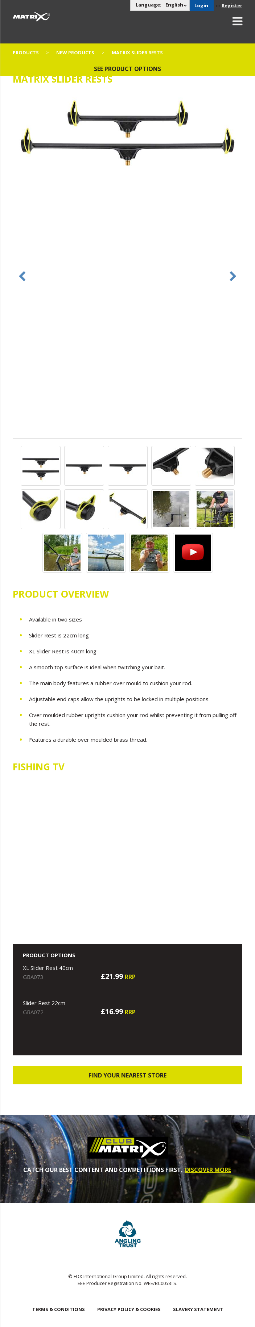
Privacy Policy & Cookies (129, 1309)
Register (232, 5)
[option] (127, 134)
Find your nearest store (127, 1075)
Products (26, 52)
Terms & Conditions (58, 1309)
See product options (127, 69)
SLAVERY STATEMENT (198, 1309)
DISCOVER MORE (208, 1170)
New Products (75, 52)
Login (201, 5)
